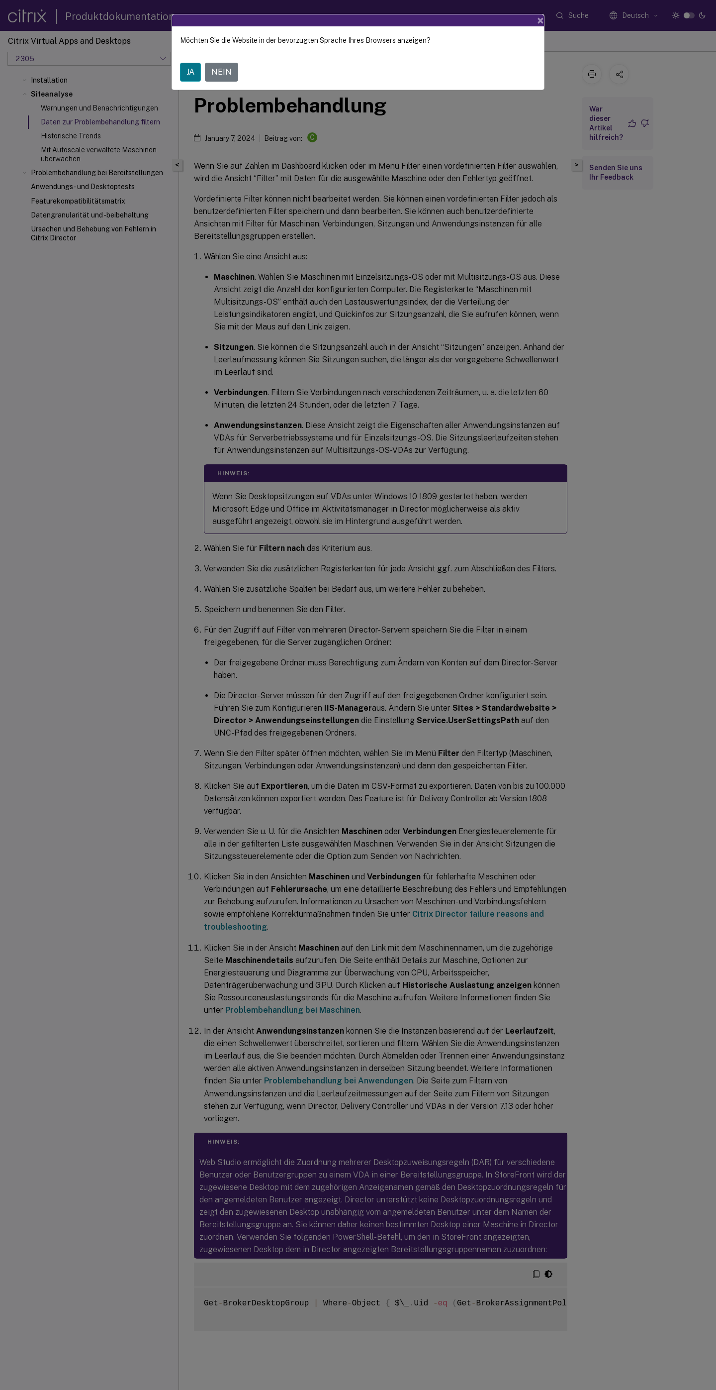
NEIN (221, 72)
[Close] (540, 20)
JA (190, 72)
